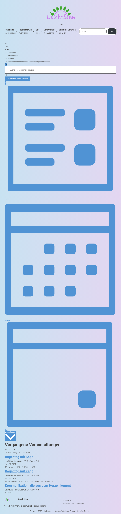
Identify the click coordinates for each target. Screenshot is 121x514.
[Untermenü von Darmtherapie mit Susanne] (56, 31)
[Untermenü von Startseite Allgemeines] (16, 31)
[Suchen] (112, 31)
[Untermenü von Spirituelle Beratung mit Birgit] (76, 31)
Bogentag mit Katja (19, 457)
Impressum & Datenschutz (74, 503)
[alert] (6, 51)
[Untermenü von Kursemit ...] (41, 31)
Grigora (66, 511)
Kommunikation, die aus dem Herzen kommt (38, 486)
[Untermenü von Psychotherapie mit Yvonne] (33, 31)
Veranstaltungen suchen (17, 79)
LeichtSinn (23, 499)
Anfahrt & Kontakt (70, 500)
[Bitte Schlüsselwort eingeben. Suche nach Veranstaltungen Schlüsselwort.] (60, 70)
